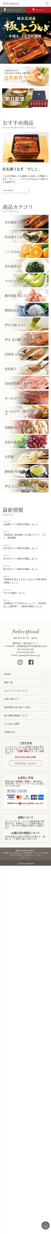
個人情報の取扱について (16, 715)
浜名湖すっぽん (15, 236)
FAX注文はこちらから (25, 763)
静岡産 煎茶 (13, 471)
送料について (25, 817)
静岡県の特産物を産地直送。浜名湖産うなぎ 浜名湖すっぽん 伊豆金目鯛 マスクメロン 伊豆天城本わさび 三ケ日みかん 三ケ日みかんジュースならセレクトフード (25, 854)
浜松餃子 (11, 368)
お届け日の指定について (25, 833)
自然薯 (9, 456)
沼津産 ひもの (14, 354)
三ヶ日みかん (14, 251)
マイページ (14, 10)
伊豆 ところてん (16, 485)
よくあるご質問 (11, 724)
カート (40, 10)
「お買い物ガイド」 (25, 751)
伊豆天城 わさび (16, 324)
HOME (7, 674)
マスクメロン (14, 280)
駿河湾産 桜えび (16, 295)
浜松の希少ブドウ (17, 441)
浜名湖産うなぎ (15, 222)
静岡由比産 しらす (17, 309)
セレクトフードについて (16, 691)
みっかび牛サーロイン (20, 398)
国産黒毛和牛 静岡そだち (21, 383)
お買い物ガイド (11, 699)
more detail (8, 190)
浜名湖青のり (14, 266)
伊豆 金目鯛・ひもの (19, 339)
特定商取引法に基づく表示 (17, 707)
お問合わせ (9, 732)
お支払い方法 (25, 777)
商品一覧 (8, 682)
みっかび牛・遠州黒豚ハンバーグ (25, 413)
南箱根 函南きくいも (19, 427)
